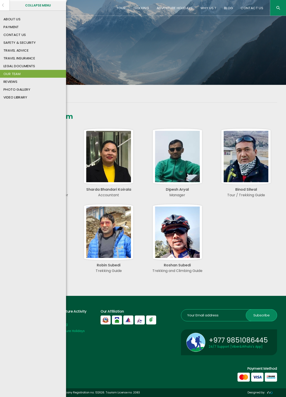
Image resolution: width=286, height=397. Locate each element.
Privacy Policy (19, 344)
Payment (16, 317)
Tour (121, 8)
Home (13, 98)
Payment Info (19, 337)
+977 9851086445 (238, 340)
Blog (228, 8)
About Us (16, 324)
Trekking (141, 8)
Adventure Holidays (175, 8)
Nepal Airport (19, 350)
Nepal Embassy (20, 357)
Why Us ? (208, 8)
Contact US (252, 8)
